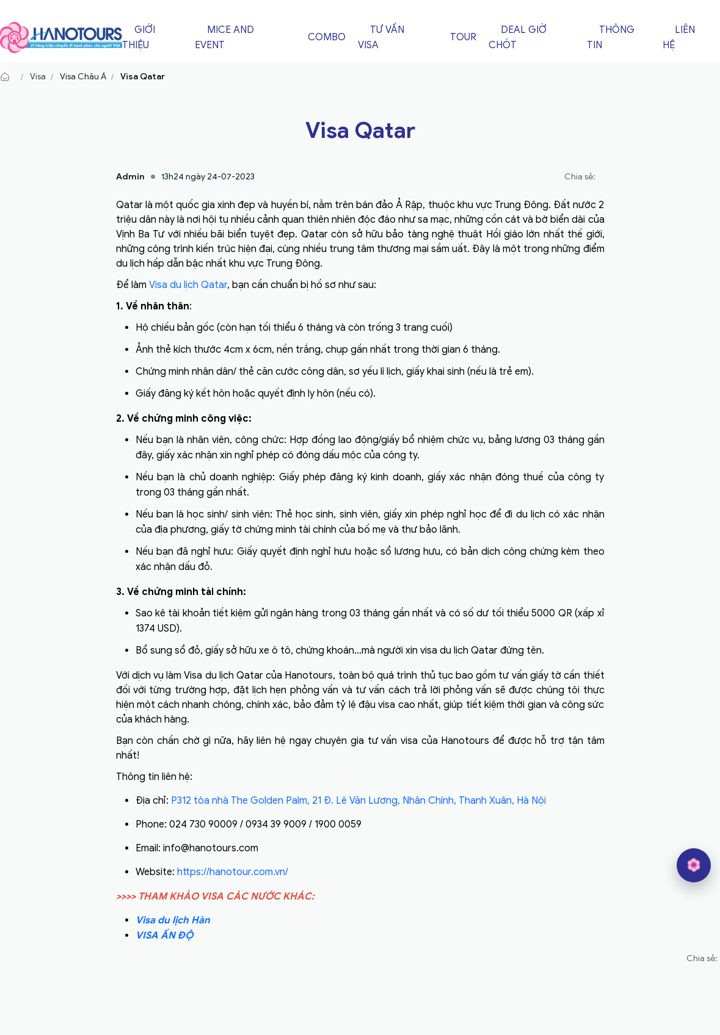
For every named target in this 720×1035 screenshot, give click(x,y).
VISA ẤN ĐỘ (164, 935)
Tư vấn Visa (381, 37)
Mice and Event (224, 37)
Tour (463, 37)
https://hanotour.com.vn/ (232, 872)
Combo (327, 37)
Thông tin (611, 37)
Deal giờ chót (518, 37)
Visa (38, 76)
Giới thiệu (138, 37)
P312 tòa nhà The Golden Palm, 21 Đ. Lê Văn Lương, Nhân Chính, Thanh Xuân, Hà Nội (358, 801)
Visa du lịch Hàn (173, 920)
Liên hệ (679, 37)
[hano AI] (694, 865)
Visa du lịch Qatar (188, 285)
